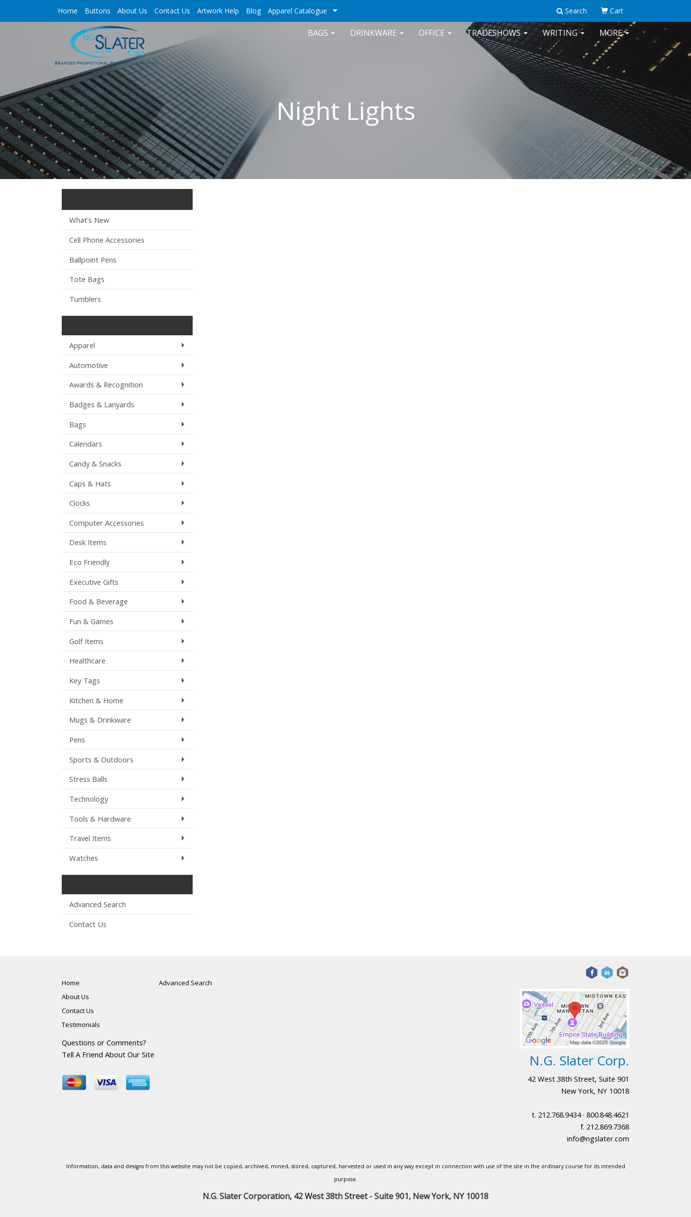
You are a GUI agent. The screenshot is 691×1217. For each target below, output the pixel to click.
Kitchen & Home (96, 700)
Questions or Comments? (104, 1042)
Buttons (98, 10)
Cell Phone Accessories (106, 240)
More (614, 39)
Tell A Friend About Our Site (108, 1054)
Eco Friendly (89, 562)
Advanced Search (97, 904)
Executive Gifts (93, 582)
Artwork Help (218, 10)
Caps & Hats (90, 483)
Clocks (79, 503)
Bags (321, 39)
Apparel (82, 345)
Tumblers (85, 299)
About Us (132, 10)
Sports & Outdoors (101, 759)
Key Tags (84, 680)
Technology (88, 799)
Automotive (88, 365)
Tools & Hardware (100, 819)
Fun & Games (91, 621)
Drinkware (377, 39)
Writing (563, 39)
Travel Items (90, 838)
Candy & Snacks (95, 463)
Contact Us (172, 10)
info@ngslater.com (598, 1138)
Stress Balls (88, 779)
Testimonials (81, 1024)
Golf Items (86, 641)
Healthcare (87, 660)
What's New (89, 220)
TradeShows (497, 39)
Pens (77, 740)
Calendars (85, 444)
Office (435, 39)
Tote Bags (87, 279)
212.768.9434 (559, 1115)
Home (68, 10)
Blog (253, 10)
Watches (83, 858)
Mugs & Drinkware (100, 720)
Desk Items (88, 542)
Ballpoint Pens (92, 260)
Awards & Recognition (106, 384)
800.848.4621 (607, 1115)
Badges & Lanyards (101, 404)
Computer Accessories (106, 523)
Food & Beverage (98, 601)
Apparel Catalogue (297, 10)
